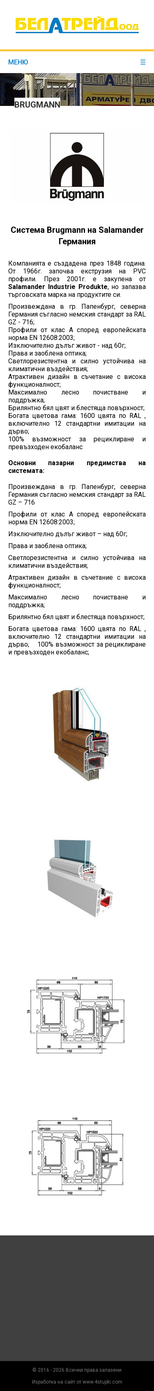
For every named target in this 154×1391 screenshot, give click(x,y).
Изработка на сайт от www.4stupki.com (77, 1382)
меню (77, 62)
